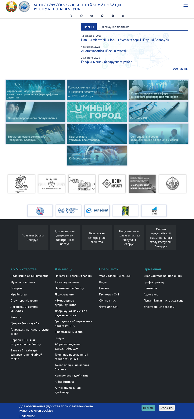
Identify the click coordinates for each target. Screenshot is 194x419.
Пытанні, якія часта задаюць (163, 300)
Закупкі (60, 338)
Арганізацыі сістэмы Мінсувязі (24, 309)
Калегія (15, 317)
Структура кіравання (24, 300)
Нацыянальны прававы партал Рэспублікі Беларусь (129, 237)
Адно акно (151, 294)
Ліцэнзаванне (64, 294)
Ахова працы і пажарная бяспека (72, 367)
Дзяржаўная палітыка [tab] (114, 27)
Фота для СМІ (108, 307)
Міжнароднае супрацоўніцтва (65, 303)
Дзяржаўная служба (24, 323)
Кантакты (150, 288)
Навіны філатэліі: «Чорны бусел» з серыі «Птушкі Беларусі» (125, 40)
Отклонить (167, 407)
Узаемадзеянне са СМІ (115, 276)
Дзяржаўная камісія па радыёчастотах (71, 313)
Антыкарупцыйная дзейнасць (68, 390)
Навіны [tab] (89, 27)
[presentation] (14, 238)
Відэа (103, 282)
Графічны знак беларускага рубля (106, 62)
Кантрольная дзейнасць (71, 375)
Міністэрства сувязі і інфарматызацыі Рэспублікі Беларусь (78, 6)
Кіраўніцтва (18, 294)
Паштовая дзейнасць (69, 288)
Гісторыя (16, 288)
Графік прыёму (154, 282)
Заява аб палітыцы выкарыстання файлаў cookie (26, 355)
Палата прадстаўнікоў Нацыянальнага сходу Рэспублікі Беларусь (161, 237)
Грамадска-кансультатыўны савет (29, 332)
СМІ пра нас (107, 300)
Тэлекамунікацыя (67, 282)
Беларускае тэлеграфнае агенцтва (97, 237)
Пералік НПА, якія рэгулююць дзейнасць (25, 342)
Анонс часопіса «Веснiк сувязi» (104, 51)
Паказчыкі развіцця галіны (73, 276)
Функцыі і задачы (22, 282)
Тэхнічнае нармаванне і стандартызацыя (71, 357)
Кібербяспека (64, 382)
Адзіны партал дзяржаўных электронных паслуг (65, 237)
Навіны (104, 288)
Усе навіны (180, 68)
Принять (148, 408)
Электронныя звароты (159, 307)
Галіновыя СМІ (109, 294)
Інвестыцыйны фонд (69, 332)
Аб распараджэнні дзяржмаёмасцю (68, 346)
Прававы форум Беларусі (33, 237)
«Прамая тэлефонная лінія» (163, 276)
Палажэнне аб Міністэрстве (29, 276)
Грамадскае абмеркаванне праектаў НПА (73, 324)
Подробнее (27, 416)
